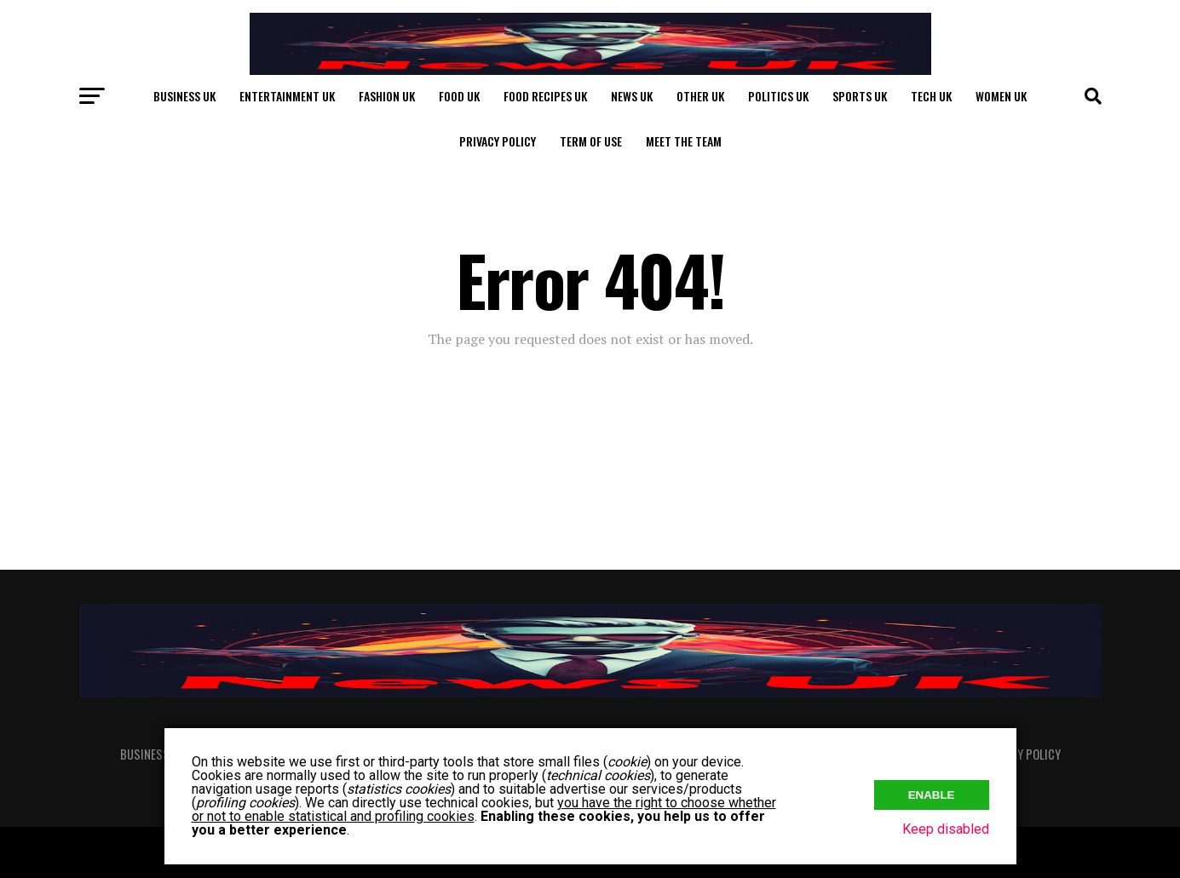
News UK (632, 96)
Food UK (459, 96)
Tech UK (931, 96)
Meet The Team (684, 141)
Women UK (1001, 96)
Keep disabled (945, 829)
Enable (931, 793)
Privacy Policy (497, 141)
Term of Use (591, 141)
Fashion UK (387, 96)
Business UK (184, 96)
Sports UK (859, 96)
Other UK (700, 96)
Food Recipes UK (545, 96)
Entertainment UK (287, 96)
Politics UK (778, 96)
